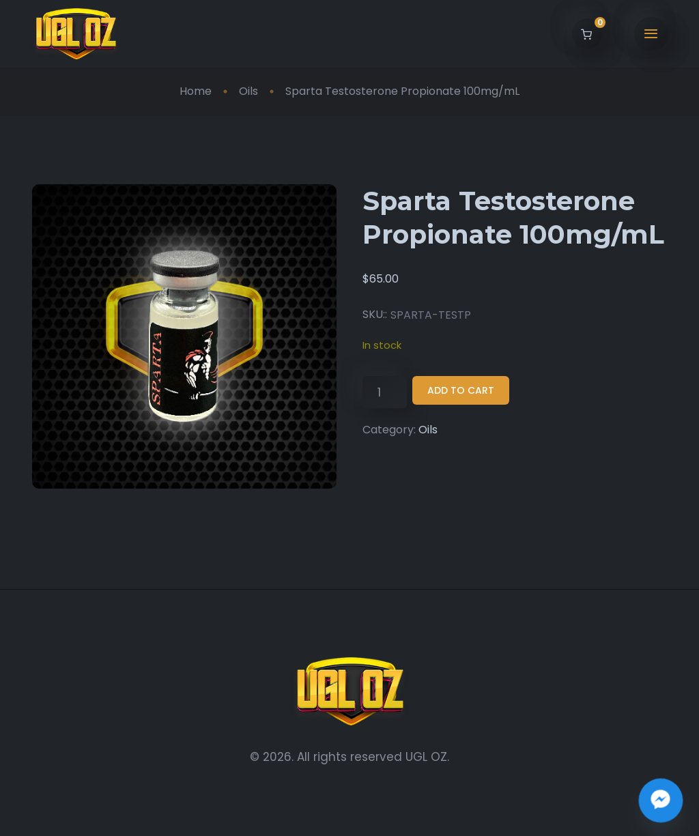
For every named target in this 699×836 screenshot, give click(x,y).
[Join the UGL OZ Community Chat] (660, 800)
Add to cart (460, 390)
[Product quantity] (384, 392)
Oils (248, 91)
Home (196, 91)
